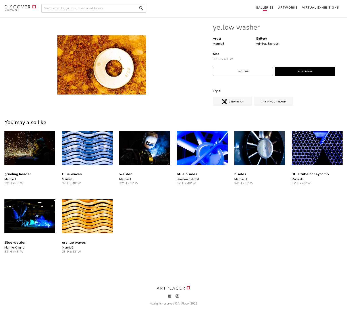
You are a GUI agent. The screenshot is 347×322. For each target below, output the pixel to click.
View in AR (232, 101)
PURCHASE (305, 71)
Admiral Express (267, 44)
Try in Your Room (273, 101)
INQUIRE (243, 71)
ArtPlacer (183, 304)
